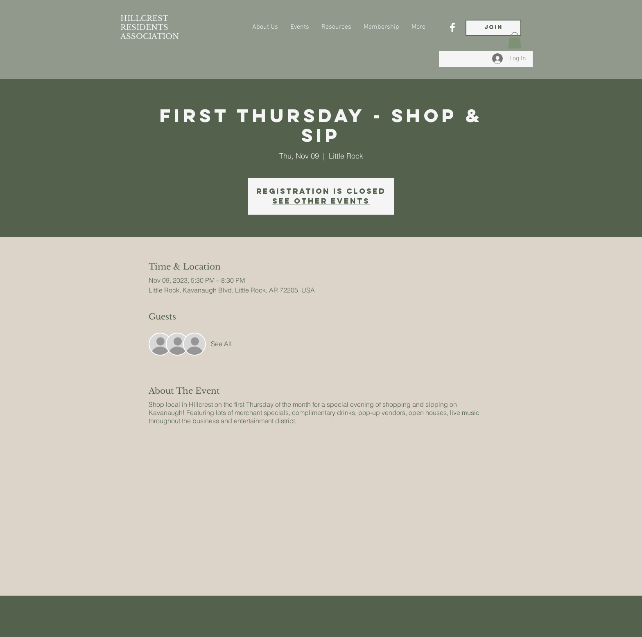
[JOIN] (493, 28)
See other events (321, 201)
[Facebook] (452, 27)
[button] (515, 40)
